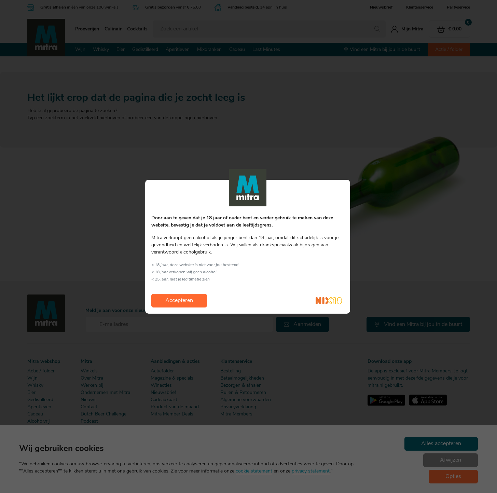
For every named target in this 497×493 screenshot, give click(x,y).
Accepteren (179, 300)
